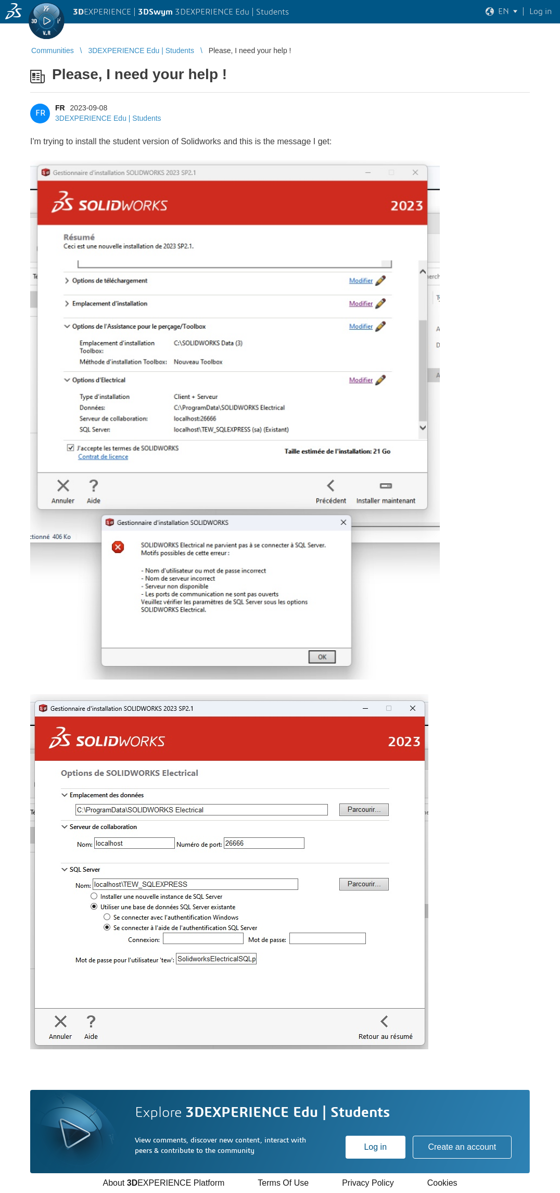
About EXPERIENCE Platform (163, 1182)
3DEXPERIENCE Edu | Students (108, 118)
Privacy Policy (368, 1182)
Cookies (442, 1182)
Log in (375, 1146)
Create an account (462, 1146)
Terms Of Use (283, 1182)
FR (60, 108)
